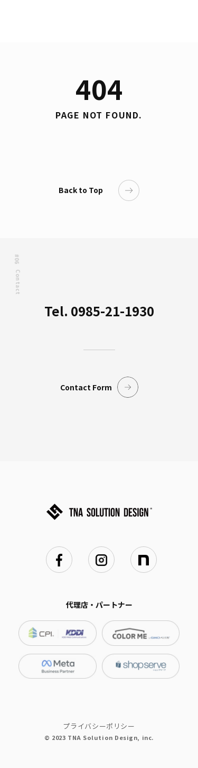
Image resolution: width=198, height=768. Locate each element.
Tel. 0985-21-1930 (99, 310)
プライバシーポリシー (99, 726)
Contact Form (99, 387)
